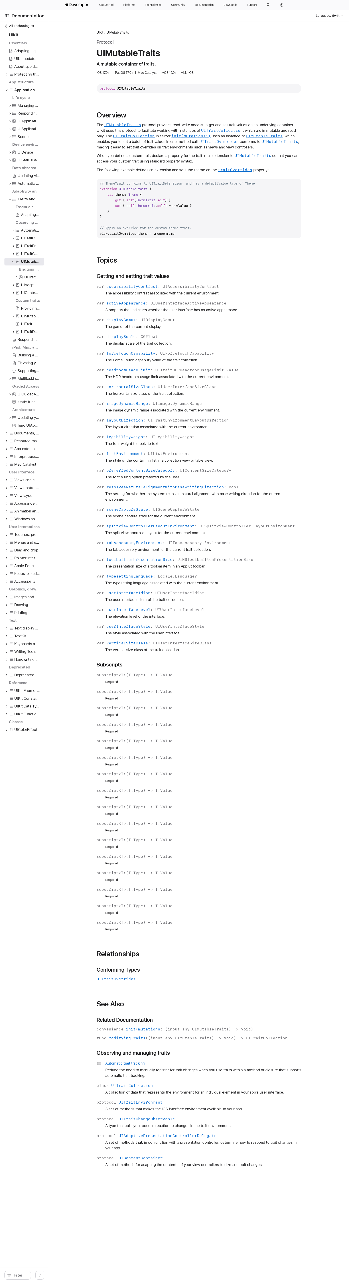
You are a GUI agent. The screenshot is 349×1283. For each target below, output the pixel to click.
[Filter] (56, 1275)
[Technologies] (153, 5)
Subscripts (151, 676)
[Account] (281, 5)
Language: (323, 15)
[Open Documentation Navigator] (7, 15)
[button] (268, 5)
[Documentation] (204, 5)
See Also (152, 1015)
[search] (53, 1275)
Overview (153, 115)
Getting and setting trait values (175, 282)
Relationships (160, 965)
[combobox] (56, 1275)
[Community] (178, 5)
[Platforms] (129, 5)
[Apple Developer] (77, 5)
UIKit (142, 32)
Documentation (28, 16)
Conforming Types (160, 981)
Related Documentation (167, 1031)
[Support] (251, 5)
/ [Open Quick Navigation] (111, 1275)
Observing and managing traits (175, 1064)
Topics (149, 266)
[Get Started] (106, 5)
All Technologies (19, 26)
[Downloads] (230, 5)
